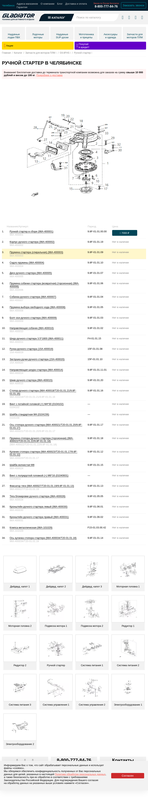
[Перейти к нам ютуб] (33, 760)
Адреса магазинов (27, 3)
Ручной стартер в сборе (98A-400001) (31, 231)
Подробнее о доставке (49, 75)
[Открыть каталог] (56, 16)
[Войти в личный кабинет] (136, 16)
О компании (48, 3)
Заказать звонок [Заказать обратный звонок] (133, 5)
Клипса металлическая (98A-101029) (31, 527)
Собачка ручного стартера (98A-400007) (33, 296)
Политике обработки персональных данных (80, 774)
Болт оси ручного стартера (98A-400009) (33, 317)
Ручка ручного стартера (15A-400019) (31, 348)
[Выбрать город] (8, 5)
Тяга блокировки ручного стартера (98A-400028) (37, 496)
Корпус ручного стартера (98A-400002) (32, 241)
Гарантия (22, 7)
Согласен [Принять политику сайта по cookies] (128, 775)
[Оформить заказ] (124, 233)
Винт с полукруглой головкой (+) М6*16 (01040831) (39, 475)
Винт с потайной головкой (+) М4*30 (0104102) (37, 404)
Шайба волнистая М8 (22, 464)
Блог (60, 3)
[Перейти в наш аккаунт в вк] (17, 760)
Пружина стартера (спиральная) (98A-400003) (36, 252)
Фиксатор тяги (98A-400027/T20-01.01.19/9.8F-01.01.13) (42, 485)
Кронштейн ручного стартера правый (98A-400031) (39, 517)
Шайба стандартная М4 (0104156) (29, 414)
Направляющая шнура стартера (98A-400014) (36, 369)
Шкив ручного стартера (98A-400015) (31, 380)
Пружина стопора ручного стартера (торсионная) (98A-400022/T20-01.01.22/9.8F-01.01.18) (41, 440)
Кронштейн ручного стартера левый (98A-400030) (38, 506)
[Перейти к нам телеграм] (25, 760)
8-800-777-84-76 (106, 6)
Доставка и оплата (76, 3)
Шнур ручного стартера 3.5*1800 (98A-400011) (36, 338)
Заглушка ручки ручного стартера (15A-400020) (37, 359)
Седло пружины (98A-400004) (27, 262)
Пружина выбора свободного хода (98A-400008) (37, 307)
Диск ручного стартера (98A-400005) (31, 272)
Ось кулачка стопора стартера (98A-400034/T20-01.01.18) (43, 537)
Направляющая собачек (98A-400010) (32, 328)
